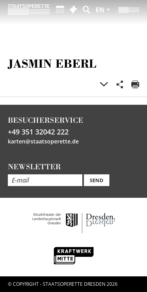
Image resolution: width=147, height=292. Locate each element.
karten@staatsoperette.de (43, 141)
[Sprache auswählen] (102, 9)
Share (119, 84)
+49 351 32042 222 (38, 131)
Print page (135, 84)
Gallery (104, 84)
